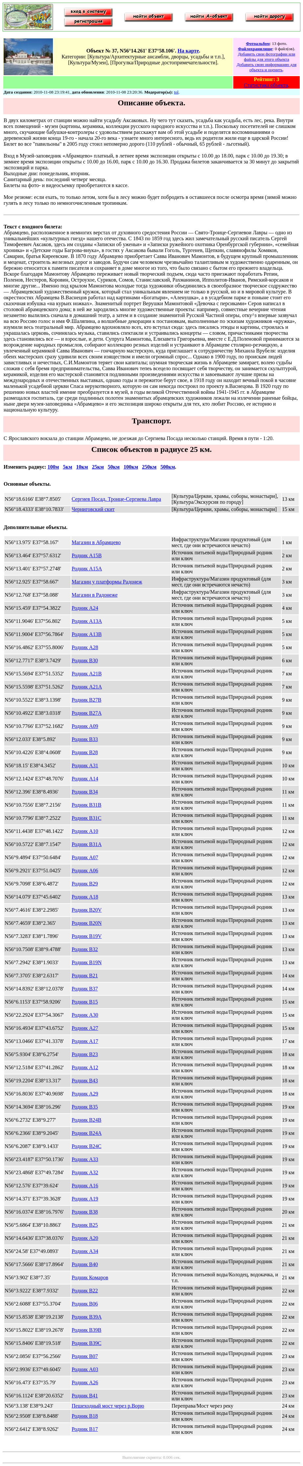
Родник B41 (85, 1395)
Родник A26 (85, 1382)
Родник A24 (85, 608)
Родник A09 (85, 726)
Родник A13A (87, 621)
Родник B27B (86, 700)
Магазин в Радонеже (95, 595)
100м (53, 467)
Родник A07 (85, 857)
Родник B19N (87, 962)
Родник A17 (85, 1041)
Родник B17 (85, 1429)
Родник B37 (85, 988)
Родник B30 (85, 660)
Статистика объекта (266, 85)
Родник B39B (86, 1330)
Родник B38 (85, 1212)
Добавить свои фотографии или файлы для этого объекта (266, 57)
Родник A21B (87, 673)
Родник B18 (85, 1416)
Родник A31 (85, 765)
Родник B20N (87, 923)
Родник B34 (85, 792)
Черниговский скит (93, 509)
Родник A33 (85, 1159)
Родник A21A (87, 687)
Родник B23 (85, 1054)
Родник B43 (85, 1080)
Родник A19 (85, 1198)
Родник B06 (85, 1304)
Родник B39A (87, 1317)
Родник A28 (85, 647)
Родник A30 (85, 1015)
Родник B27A (87, 713)
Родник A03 (85, 1369)
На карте (188, 50)
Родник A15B (87, 555)
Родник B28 (85, 752)
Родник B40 (85, 1264)
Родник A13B (87, 634)
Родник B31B (86, 805)
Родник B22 (85, 1290)
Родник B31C (86, 818)
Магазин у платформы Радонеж (107, 581)
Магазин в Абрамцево (96, 542)
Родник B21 (85, 975)
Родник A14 (85, 778)
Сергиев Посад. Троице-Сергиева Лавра (116, 499)
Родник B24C (86, 1146)
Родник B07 (85, 1356)
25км (98, 467)
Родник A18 (85, 897)
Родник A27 (85, 1028)
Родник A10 (85, 831)
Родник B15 (85, 1002)
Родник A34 (85, 1251)
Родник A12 (85, 1067)
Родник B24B (86, 1120)
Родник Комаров (90, 1277)
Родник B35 (85, 1107)
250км (149, 467)
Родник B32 (85, 949)
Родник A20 (85, 1238)
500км (167, 467)
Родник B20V (87, 910)
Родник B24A (87, 1133)
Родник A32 (85, 1172)
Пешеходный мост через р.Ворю (108, 1406)
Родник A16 (85, 1185)
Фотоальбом (257, 43)
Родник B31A (87, 844)
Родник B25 (85, 1225)
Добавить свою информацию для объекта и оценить (266, 67)
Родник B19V (87, 936)
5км (67, 467)
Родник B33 (85, 739)
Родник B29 (85, 883)
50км (114, 467)
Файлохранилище (255, 48)
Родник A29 (85, 1093)
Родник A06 (85, 870)
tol (176, 92)
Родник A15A (87, 568)
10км (82, 467)
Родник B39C (86, 1343)
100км (131, 467)
